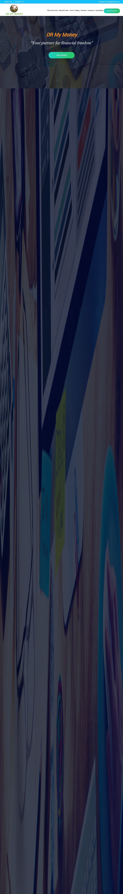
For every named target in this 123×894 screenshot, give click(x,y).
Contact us (19, 2)
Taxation (83, 10)
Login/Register (111, 11)
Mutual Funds (64, 10)
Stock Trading (74, 10)
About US (8, 2)
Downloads (99, 10)
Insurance (91, 10)
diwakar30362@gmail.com (109, 1)
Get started (61, 55)
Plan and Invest (52, 10)
